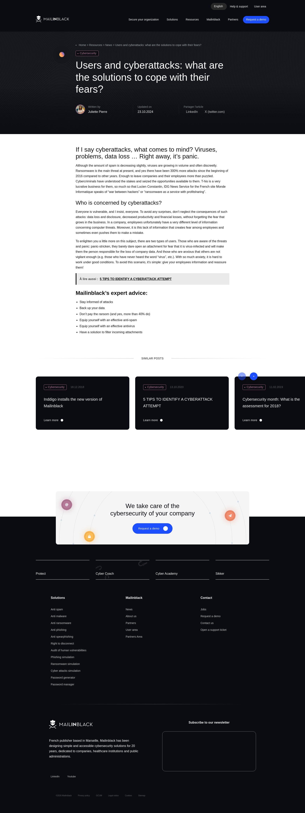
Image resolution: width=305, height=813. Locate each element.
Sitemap (141, 795)
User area (260, 6)
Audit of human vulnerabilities (68, 650)
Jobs (203, 609)
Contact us (207, 623)
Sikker (220, 573)
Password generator (63, 677)
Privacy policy (84, 795)
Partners (233, 19)
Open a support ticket (213, 629)
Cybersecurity (88, 53)
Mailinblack (213, 19)
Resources (192, 19)
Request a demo (256, 19)
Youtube (71, 776)
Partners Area (134, 636)
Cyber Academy (167, 573)
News (108, 45)
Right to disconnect (62, 643)
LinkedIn (55, 776)
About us (131, 616)
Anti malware (59, 616)
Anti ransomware (61, 623)
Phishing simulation (62, 657)
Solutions (172, 19)
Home (82, 45)
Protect (41, 573)
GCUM (99, 795)
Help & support (239, 6)
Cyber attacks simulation (66, 670)
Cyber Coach (105, 573)
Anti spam (57, 609)
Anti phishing (58, 629)
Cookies (128, 795)
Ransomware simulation (65, 663)
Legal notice (113, 795)
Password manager (62, 684)
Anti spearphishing (62, 636)
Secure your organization (144, 19)
